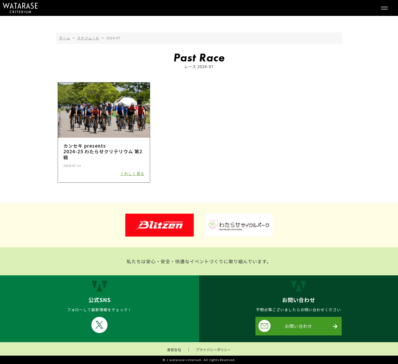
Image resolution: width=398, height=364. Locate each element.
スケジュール (88, 37)
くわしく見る (132, 173)
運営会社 (174, 349)
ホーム (64, 37)
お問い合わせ (285, 326)
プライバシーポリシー (213, 349)
